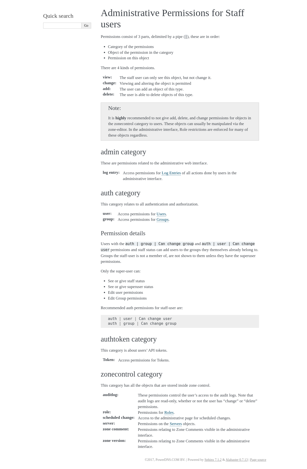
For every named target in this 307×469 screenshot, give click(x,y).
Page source (258, 460)
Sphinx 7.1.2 (212, 460)
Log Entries (171, 173)
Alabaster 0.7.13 (237, 460)
